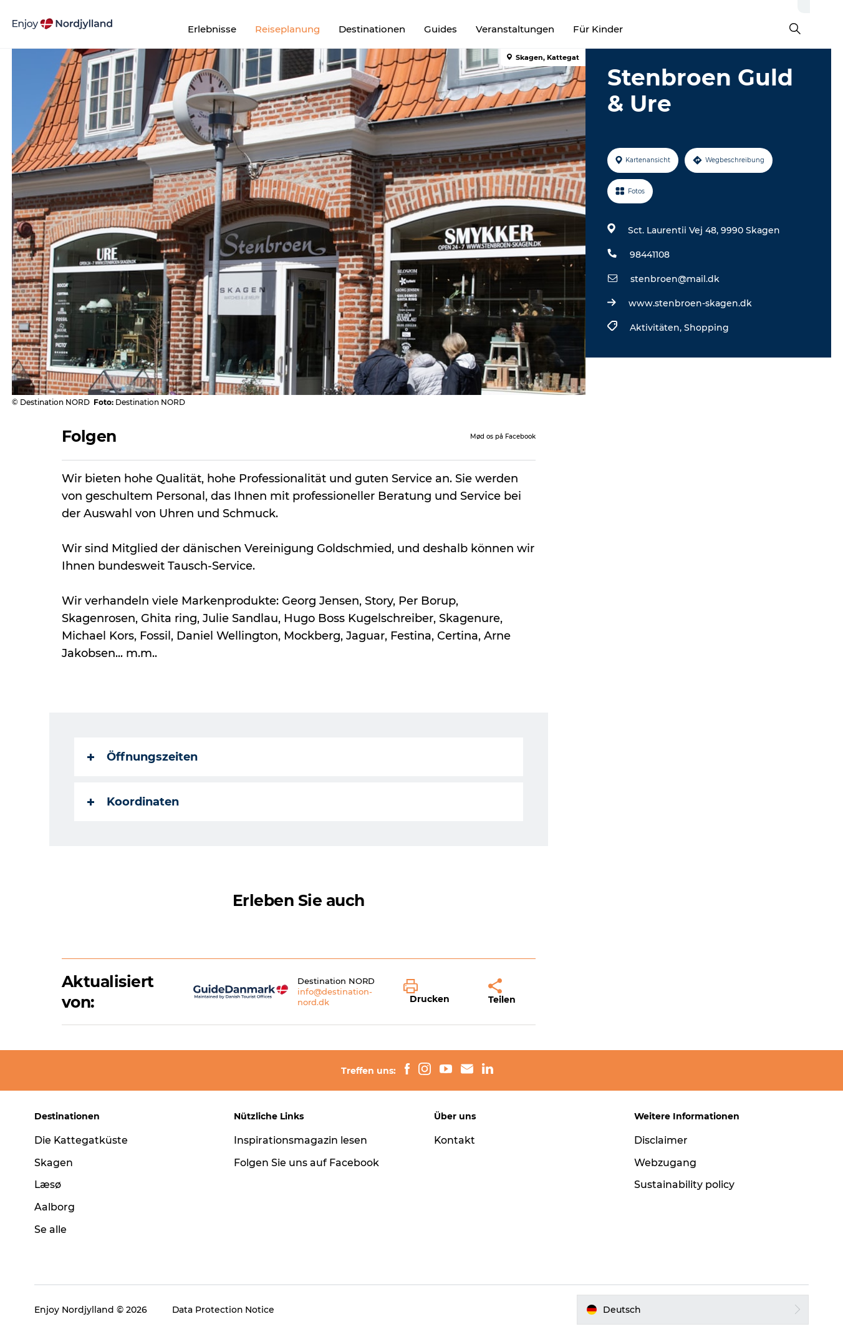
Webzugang (664, 1163)
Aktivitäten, (656, 327)
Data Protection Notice (224, 1309)
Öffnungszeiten (142, 757)
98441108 (649, 254)
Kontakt (455, 1140)
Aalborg (55, 1207)
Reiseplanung (303, 29)
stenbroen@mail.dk (674, 279)
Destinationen (388, 29)
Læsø (48, 1184)
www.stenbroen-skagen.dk (689, 303)
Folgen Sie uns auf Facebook (307, 1163)
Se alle (51, 1229)
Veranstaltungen (531, 29)
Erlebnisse (228, 29)
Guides (456, 29)
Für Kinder (614, 29)
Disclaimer (660, 1140)
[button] (436, 992)
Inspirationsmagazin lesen (301, 1140)
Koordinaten (133, 802)
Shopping (705, 327)
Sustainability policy (683, 1184)
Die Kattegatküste (82, 1140)
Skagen (54, 1163)
